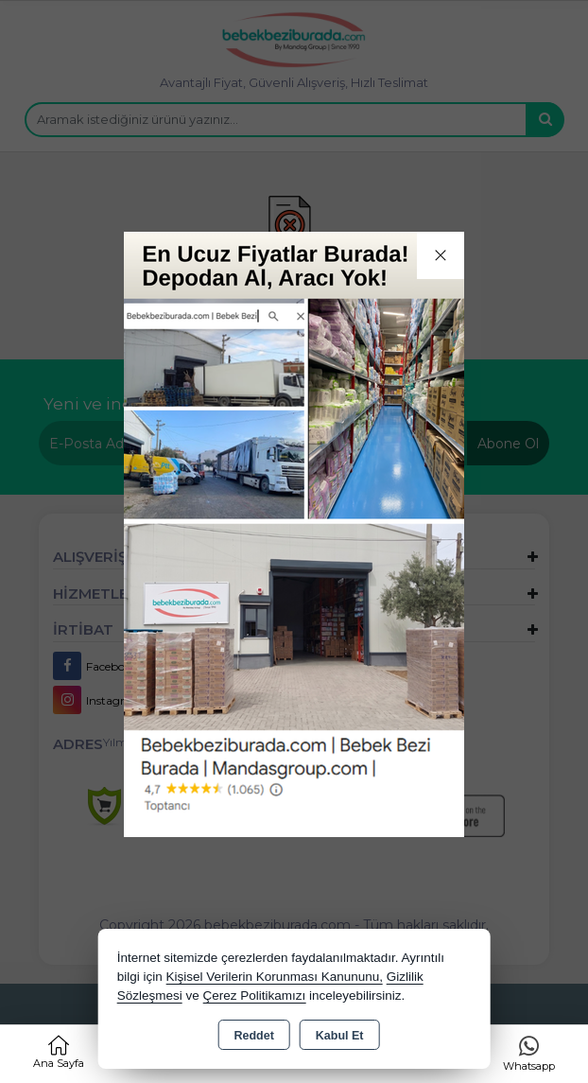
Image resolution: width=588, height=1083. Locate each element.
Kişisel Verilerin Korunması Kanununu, (274, 976)
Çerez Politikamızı (253, 995)
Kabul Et (340, 1035)
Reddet (253, 1035)
